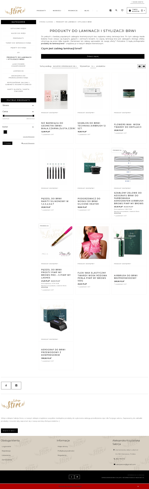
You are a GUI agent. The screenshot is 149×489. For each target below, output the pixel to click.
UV (18, 52)
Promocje (73, 10)
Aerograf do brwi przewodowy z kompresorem (53, 352)
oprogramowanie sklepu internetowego (118, 477)
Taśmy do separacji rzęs (18, 43)
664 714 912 (119, 459)
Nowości (57, 10)
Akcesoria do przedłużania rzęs (18, 77)
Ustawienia (6, 455)
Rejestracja (6, 451)
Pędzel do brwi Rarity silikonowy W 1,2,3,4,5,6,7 (55, 201)
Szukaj (7, 143)
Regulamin (62, 455)
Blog (87, 10)
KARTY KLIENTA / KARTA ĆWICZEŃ (18, 90)
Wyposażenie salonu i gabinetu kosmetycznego (18, 83)
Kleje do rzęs (18, 33)
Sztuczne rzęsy (18, 28)
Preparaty (18, 38)
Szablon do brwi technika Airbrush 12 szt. (92, 126)
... (97, 10)
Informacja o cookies (135, 475)
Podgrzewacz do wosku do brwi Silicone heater (89, 201)
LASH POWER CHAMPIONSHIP (18, 65)
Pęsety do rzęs (18, 48)
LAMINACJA (18, 71)
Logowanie (6, 446)
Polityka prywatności (66, 451)
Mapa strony (63, 446)
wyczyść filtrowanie (28, 137)
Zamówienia (7, 460)
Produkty (41, 10)
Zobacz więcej (92, 56)
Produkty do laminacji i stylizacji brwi (19, 58)
